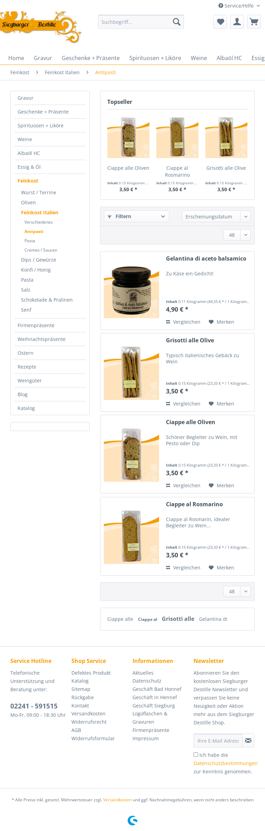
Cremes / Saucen (40, 250)
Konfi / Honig (36, 269)
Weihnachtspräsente (42, 339)
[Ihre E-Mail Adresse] (218, 740)
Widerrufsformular (93, 738)
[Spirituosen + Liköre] (155, 58)
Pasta (29, 241)
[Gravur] (43, 58)
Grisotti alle (179, 619)
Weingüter (30, 380)
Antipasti (33, 231)
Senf (26, 309)
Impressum (145, 738)
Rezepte (27, 366)
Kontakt (80, 705)
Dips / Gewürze (38, 259)
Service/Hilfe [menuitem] (236, 5)
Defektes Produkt (91, 672)
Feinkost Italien (39, 212)
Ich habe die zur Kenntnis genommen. (226, 763)
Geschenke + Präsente (43, 111)
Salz (25, 289)
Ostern (25, 353)
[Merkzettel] (220, 22)
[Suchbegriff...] (141, 22)
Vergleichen (183, 322)
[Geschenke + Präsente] (91, 58)
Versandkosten (88, 713)
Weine (25, 139)
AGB (76, 730)
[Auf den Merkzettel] (221, 322)
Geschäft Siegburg (153, 705)
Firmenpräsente (36, 325)
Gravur (25, 98)
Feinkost (28, 180)
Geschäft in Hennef (154, 697)
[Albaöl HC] (229, 58)
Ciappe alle (121, 619)
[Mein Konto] (237, 22)
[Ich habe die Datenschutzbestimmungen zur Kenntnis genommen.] (196, 754)
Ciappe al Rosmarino (177, 171)
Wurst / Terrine (38, 192)
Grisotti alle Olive (226, 168)
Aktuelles (143, 672)
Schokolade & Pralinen (47, 299)
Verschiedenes (38, 222)
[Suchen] (176, 22)
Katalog (26, 408)
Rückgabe (82, 697)
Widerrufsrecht (89, 721)
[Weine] (199, 58)
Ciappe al (148, 619)
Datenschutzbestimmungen (226, 763)
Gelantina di (213, 619)
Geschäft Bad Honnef (156, 689)
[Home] (16, 58)
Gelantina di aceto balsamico (206, 258)
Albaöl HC (29, 153)
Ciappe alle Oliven (128, 168)
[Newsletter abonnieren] (248, 740)
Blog (23, 394)
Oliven (28, 202)
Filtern (119, 216)
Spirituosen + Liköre (40, 125)
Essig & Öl (29, 167)
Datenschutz (146, 680)
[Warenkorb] (254, 22)
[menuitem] (141, 25)
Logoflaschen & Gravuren (149, 717)
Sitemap (80, 689)
